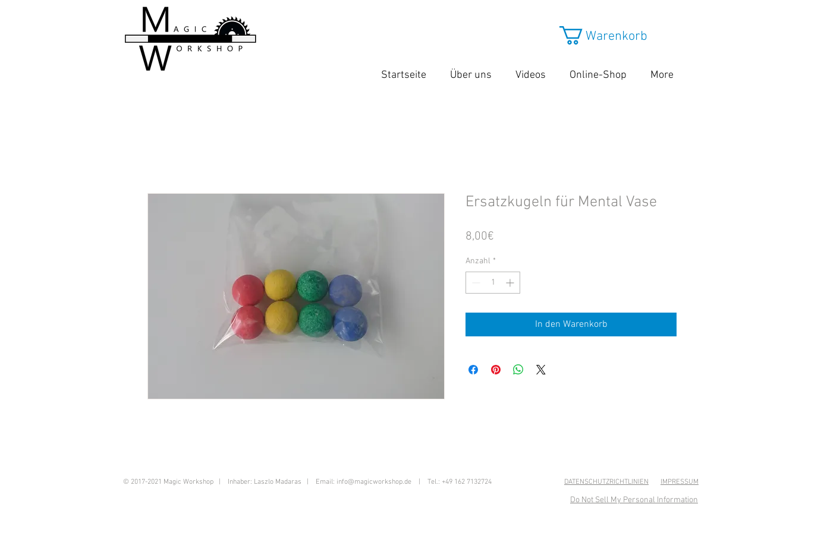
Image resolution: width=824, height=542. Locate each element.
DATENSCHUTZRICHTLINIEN (606, 482)
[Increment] (511, 282)
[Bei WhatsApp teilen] (518, 370)
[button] (614, 35)
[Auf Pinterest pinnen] (496, 370)
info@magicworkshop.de (373, 482)
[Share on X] (541, 370)
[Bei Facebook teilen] (473, 370)
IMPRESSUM (680, 482)
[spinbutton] (493, 282)
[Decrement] (474, 282)
